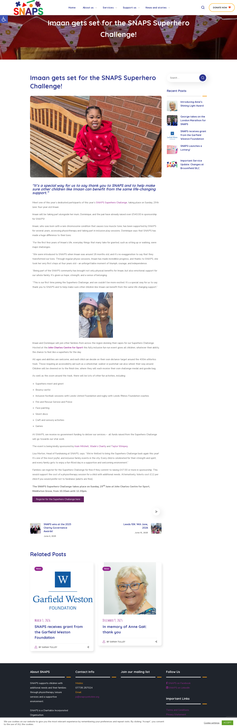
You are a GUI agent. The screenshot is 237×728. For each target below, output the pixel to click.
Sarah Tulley (49, 647)
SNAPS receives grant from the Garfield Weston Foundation (59, 632)
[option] (62, 609)
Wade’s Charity (98, 446)
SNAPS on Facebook (178, 683)
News (38, 569)
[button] (4, 19)
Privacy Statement (176, 714)
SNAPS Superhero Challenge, (112, 202)
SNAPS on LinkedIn (178, 687)
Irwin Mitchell (81, 446)
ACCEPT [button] (227, 722)
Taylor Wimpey (119, 446)
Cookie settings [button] (211, 722)
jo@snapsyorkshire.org (87, 696)
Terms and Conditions (177, 710)
